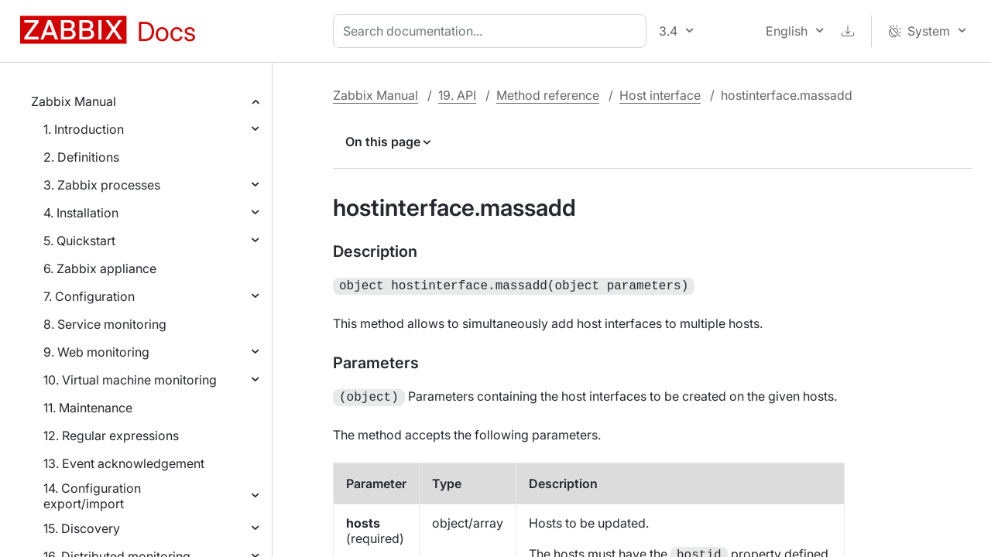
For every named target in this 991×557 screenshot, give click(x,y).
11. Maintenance (87, 407)
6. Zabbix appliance (99, 268)
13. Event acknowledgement (123, 463)
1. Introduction (83, 129)
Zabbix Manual (73, 101)
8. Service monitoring (104, 324)
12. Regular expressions (111, 435)
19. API (457, 95)
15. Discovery (81, 528)
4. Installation (80, 212)
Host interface (660, 95)
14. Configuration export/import (92, 495)
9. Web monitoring (96, 352)
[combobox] (493, 31)
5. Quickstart (79, 240)
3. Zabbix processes (101, 185)
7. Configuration (89, 296)
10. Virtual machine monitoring (130, 380)
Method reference (547, 95)
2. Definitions (81, 157)
